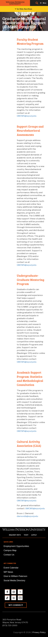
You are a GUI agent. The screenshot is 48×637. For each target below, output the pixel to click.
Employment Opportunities (16, 546)
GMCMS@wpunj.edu (26, 116)
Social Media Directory (14, 580)
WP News (8, 572)
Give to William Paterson (15, 576)
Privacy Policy (39, 632)
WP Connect (15, 605)
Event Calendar (11, 568)
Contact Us (9, 554)
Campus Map (10, 550)
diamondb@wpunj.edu (27, 516)
